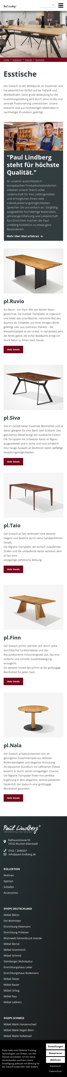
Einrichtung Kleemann (17, 926)
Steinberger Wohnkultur (18, 961)
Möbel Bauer (11, 984)
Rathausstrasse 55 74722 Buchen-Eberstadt (23, 841)
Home (6, 59)
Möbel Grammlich (15, 949)
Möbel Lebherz (13, 1002)
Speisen (28, 59)
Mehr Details (13, 349)
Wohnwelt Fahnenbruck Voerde (23, 938)
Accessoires (11, 892)
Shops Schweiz (14, 1018)
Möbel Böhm (11, 915)
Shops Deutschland (18, 908)
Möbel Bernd (11, 944)
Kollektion (17, 59)
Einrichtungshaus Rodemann (21, 973)
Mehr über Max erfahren (23, 236)
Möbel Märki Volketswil (18, 1036)
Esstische (40, 59)
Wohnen (9, 875)
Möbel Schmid (12, 955)
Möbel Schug (11, 990)
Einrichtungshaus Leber (18, 967)
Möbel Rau (10, 996)
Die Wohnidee (12, 920)
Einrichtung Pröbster (16, 932)
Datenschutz (55, 1071)
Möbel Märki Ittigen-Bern (19, 1030)
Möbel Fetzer (11, 979)
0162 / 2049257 (17, 850)
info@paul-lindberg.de (22, 854)
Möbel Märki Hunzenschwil (20, 1024)
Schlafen (9, 887)
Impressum (55, 1065)
